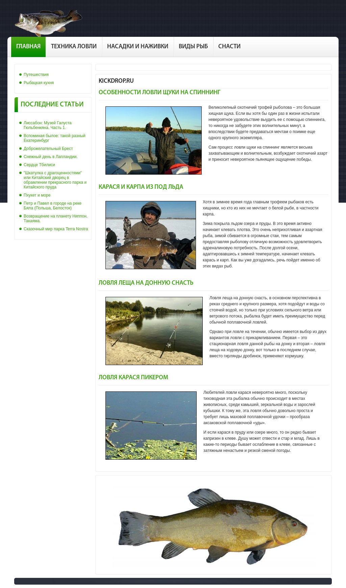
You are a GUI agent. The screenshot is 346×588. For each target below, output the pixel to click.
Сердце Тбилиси (39, 164)
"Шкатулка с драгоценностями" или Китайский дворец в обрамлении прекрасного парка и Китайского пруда (55, 180)
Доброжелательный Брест (48, 148)
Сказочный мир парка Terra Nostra (56, 229)
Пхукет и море (37, 195)
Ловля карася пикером (133, 378)
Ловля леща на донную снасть (146, 283)
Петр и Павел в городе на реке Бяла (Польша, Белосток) (52, 205)
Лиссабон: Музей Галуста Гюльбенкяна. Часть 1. (48, 125)
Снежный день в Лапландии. (51, 156)
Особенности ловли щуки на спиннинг (159, 93)
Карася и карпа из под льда (141, 187)
